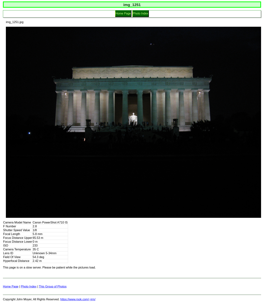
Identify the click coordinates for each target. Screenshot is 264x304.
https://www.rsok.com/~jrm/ (78, 299)
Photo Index (140, 13)
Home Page (123, 13)
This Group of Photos (53, 286)
